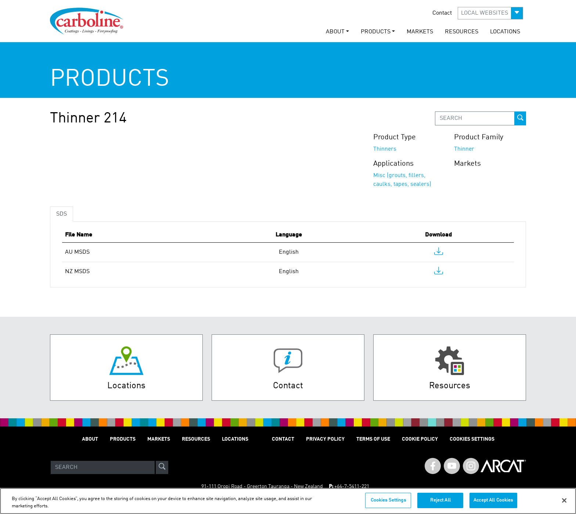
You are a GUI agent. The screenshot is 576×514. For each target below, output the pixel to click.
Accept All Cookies (493, 500)
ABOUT (90, 439)
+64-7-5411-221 (351, 486)
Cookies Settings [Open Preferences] (472, 439)
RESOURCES (461, 32)
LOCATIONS (505, 32)
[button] (490, 13)
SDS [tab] (61, 214)
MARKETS (420, 32)
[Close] (564, 500)
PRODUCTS (123, 439)
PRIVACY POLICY (325, 439)
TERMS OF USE (373, 439)
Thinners (384, 149)
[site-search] (162, 467)
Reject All (440, 500)
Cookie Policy (420, 439)
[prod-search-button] (520, 118)
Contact (442, 13)
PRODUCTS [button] (375, 32)
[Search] (102, 467)
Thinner (464, 149)
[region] (288, 501)
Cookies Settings (388, 500)
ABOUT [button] (335, 32)
